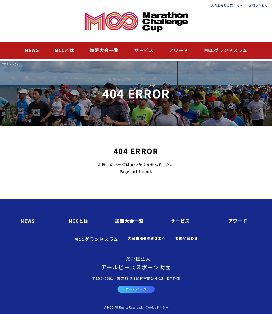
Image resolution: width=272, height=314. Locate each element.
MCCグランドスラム (225, 50)
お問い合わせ (258, 5)
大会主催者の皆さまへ (227, 5)
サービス (143, 50)
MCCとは (64, 50)
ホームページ (138, 289)
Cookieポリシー (157, 307)
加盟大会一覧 (104, 50)
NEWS (32, 50)
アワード (178, 50)
